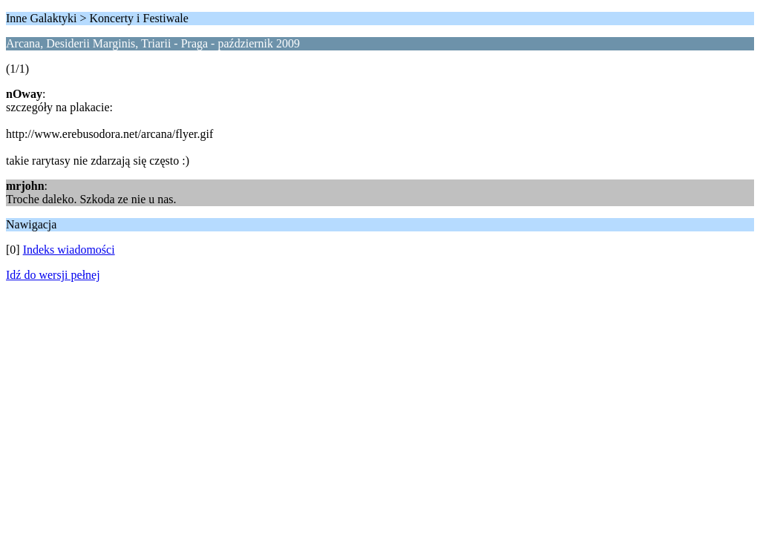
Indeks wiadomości (69, 249)
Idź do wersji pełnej (53, 274)
